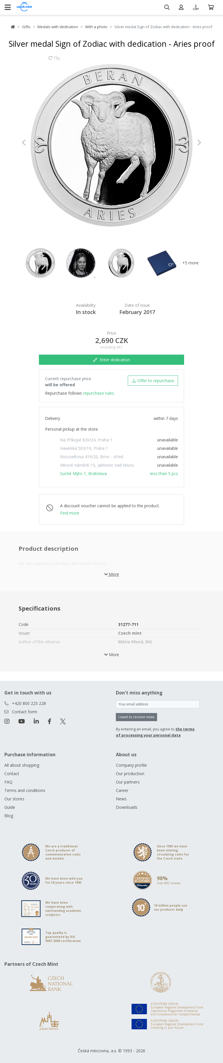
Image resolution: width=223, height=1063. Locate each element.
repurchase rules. (99, 393)
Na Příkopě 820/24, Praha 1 (86, 440)
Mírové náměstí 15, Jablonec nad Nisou (97, 465)
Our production (130, 773)
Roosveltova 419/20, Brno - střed (91, 456)
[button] (34, 142)
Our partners (128, 782)
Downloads (126, 807)
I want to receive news (136, 716)
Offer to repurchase (153, 380)
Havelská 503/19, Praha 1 (84, 448)
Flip (54, 60)
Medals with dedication (57, 26)
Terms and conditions (24, 790)
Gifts (26, 26)
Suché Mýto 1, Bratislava (83, 473)
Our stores (14, 799)
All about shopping (21, 765)
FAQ (8, 782)
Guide (9, 807)
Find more (69, 513)
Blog (8, 815)
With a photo (96, 26)
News (121, 799)
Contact (11, 773)
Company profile (131, 765)
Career (122, 790)
